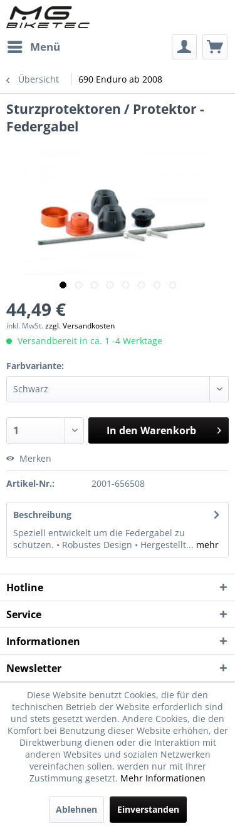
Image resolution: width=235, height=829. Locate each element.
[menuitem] (33, 46)
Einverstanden (148, 809)
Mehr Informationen (163, 778)
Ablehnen (76, 809)
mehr (206, 545)
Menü (34, 45)
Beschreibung (42, 515)
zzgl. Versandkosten (80, 325)
